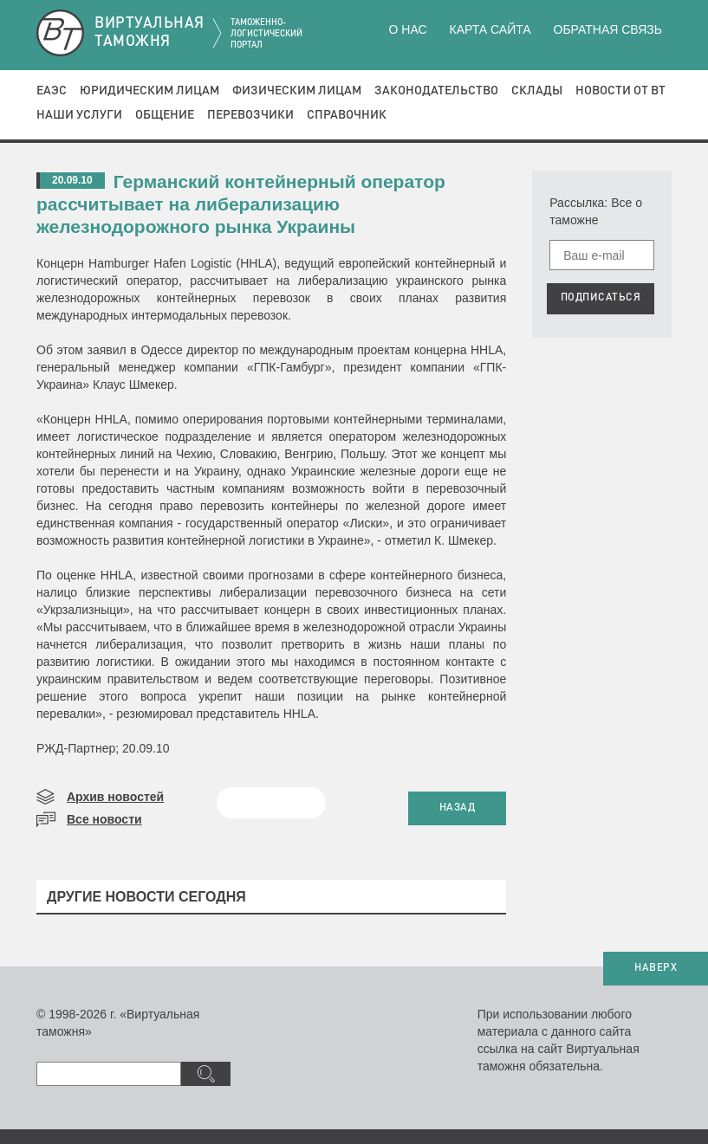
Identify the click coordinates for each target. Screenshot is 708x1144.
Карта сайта (489, 29)
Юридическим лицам (149, 91)
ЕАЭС (51, 91)
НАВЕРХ (655, 968)
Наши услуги (79, 115)
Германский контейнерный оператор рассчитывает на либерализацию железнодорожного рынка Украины (240, 203)
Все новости (104, 819)
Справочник (346, 115)
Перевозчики (250, 115)
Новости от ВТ (620, 91)
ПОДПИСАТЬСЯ (601, 298)
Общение (164, 115)
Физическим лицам (296, 91)
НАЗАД (457, 808)
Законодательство (436, 91)
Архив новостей (115, 797)
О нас (408, 29)
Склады (536, 91)
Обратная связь (608, 29)
